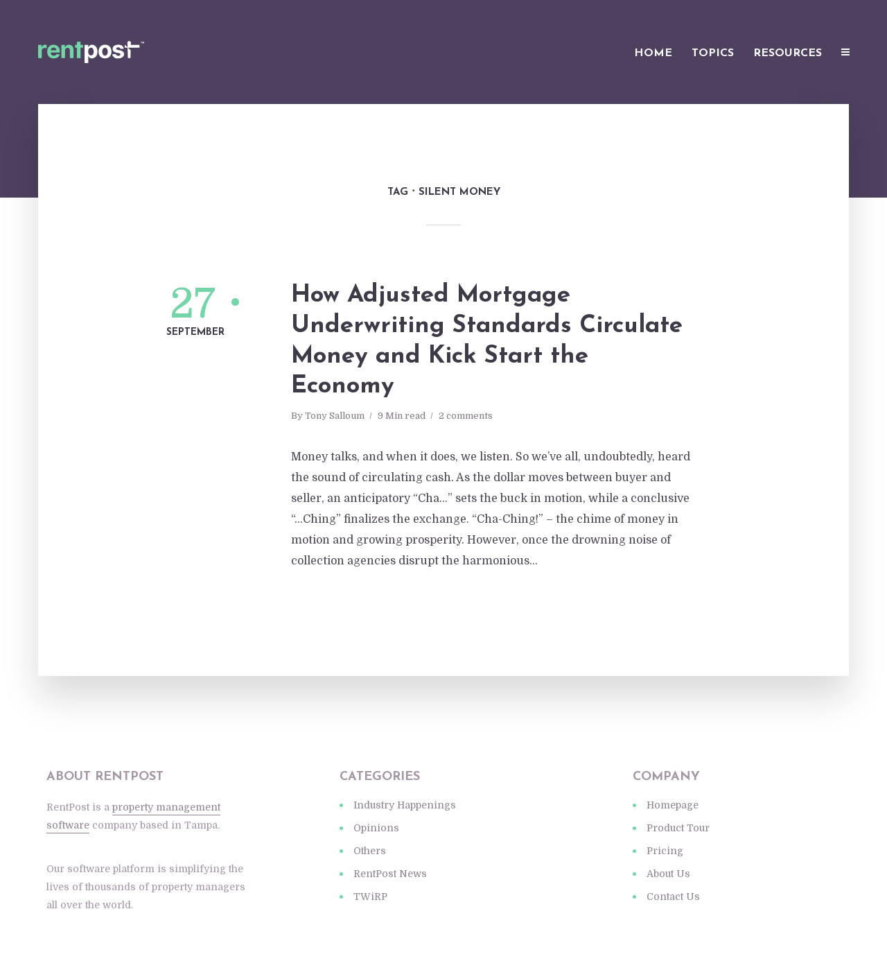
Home (653, 53)
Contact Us (673, 896)
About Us (668, 873)
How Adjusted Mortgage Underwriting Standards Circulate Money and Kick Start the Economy (487, 341)
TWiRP (370, 896)
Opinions (376, 827)
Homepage (673, 805)
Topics (713, 53)
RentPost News (390, 873)
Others (369, 850)
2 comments (466, 415)
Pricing (665, 850)
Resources (787, 53)
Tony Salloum (335, 415)
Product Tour (678, 827)
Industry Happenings (404, 805)
